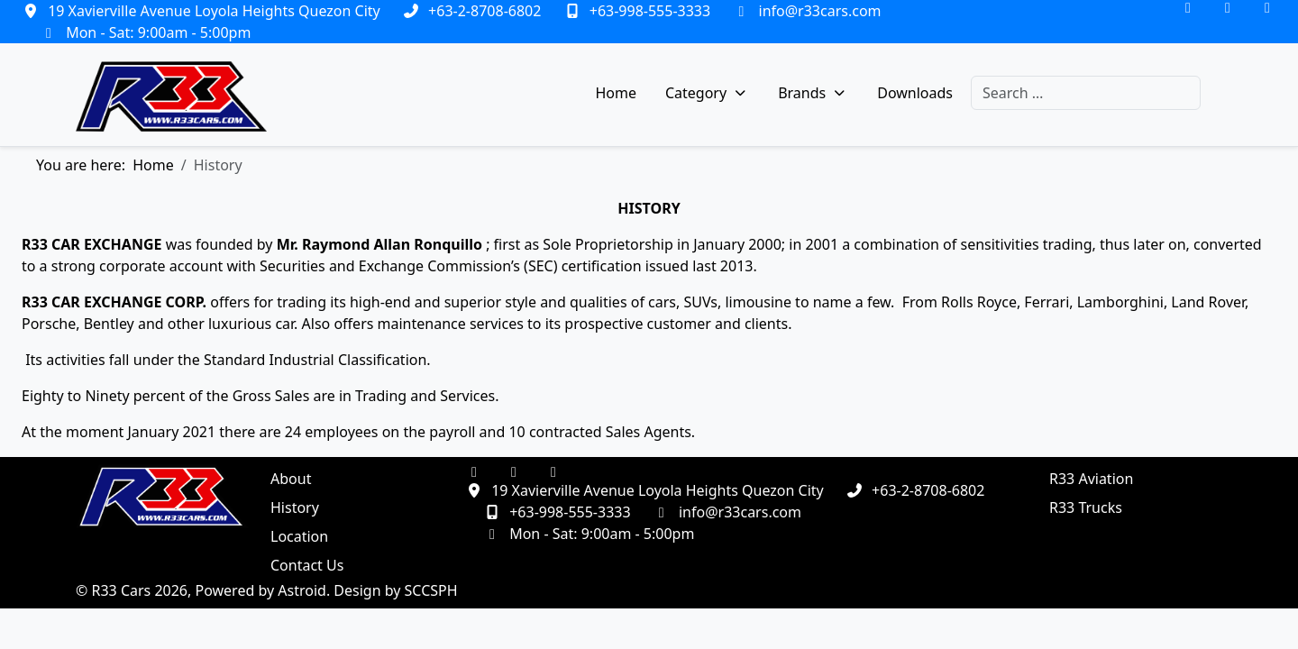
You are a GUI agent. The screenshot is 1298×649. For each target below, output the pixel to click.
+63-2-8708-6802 (484, 11)
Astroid (302, 590)
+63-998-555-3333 (650, 11)
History (294, 507)
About (290, 479)
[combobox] (1086, 93)
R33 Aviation (1091, 479)
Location (299, 536)
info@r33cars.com (820, 11)
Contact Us (306, 565)
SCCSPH (431, 590)
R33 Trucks (1085, 507)
